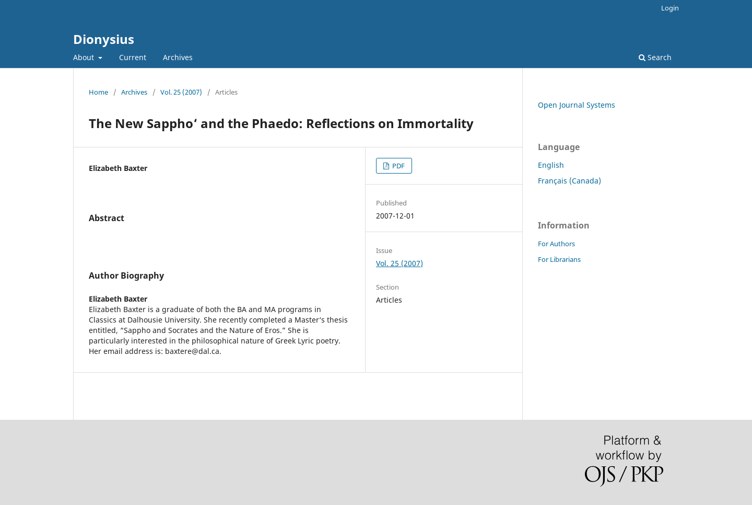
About (84, 57)
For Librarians (559, 259)
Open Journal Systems (576, 105)
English (551, 165)
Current (132, 57)
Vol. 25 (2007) (181, 92)
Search (655, 57)
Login (670, 8)
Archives (178, 57)
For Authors (556, 243)
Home (98, 92)
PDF (398, 165)
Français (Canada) (569, 181)
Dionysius (103, 39)
